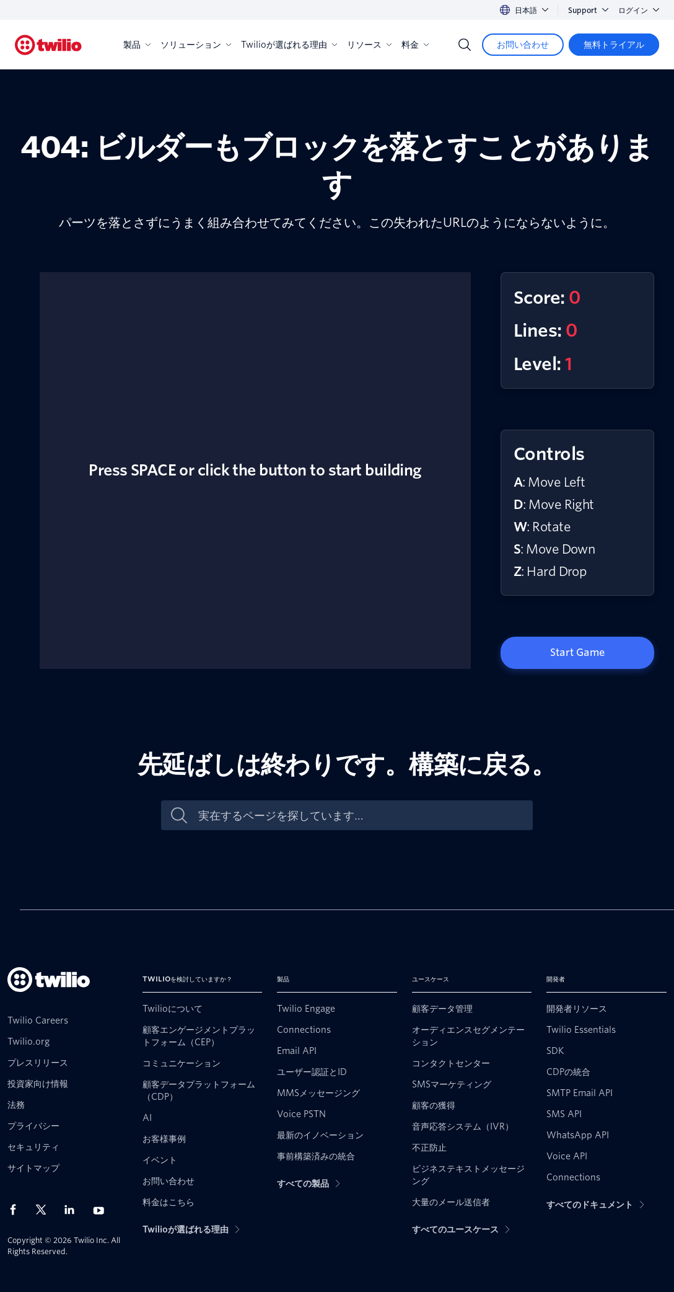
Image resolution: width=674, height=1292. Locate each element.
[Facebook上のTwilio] (16, 1209)
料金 (415, 45)
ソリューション (195, 45)
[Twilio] (48, 45)
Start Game (577, 652)
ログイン (638, 10)
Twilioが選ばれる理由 (289, 45)
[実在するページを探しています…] (360, 816)
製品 (137, 45)
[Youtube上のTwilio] (102, 1209)
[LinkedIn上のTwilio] (73, 1209)
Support (588, 10)
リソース (369, 45)
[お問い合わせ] (523, 44)
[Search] (464, 44)
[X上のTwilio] (45, 1209)
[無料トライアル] (614, 44)
